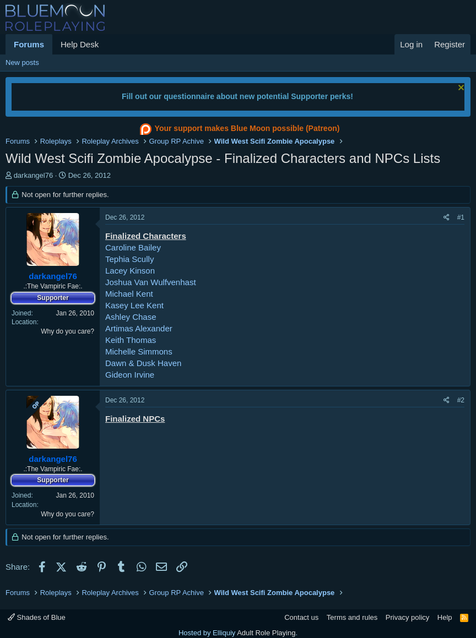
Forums (29, 44)
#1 (460, 217)
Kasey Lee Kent (134, 305)
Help (444, 617)
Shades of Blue (37, 617)
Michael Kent (129, 293)
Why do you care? (67, 331)
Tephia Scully (129, 259)
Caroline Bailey (133, 247)
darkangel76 (33, 175)
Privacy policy (407, 617)
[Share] (446, 217)
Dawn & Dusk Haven (143, 363)
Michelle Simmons (138, 351)
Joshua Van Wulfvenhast (150, 282)
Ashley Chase (130, 316)
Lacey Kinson (130, 270)
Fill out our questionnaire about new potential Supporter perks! (237, 96)
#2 (460, 400)
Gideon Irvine (129, 374)
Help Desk (80, 44)
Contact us (301, 617)
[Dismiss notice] (459, 89)
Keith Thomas (130, 340)
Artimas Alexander (138, 328)
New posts (22, 62)
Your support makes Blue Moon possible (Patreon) (238, 129)
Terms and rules (352, 617)
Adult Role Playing (266, 633)
